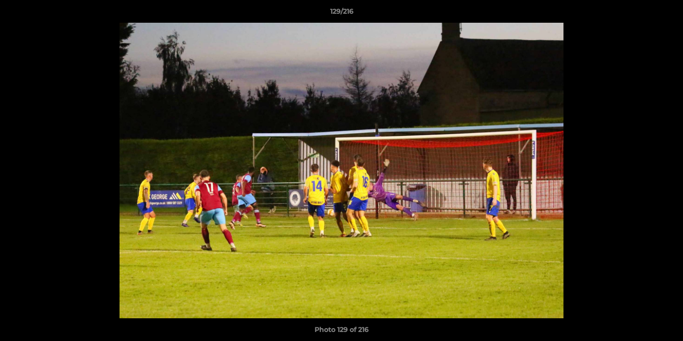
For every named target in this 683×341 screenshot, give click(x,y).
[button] (666, 13)
